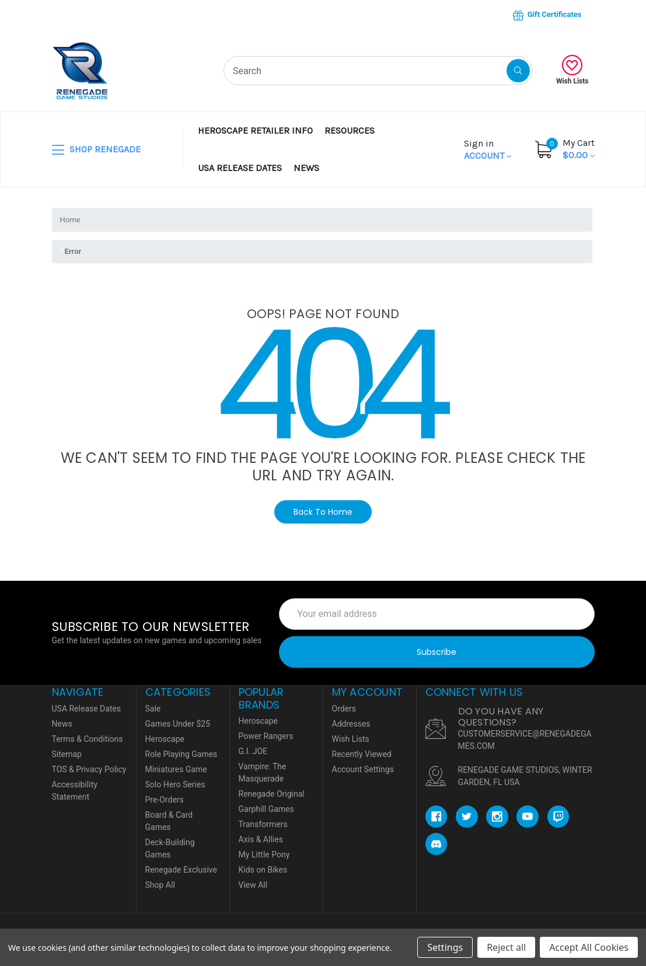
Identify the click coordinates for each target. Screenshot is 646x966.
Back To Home (323, 512)
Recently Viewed (362, 754)
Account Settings (363, 769)
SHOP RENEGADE (96, 150)
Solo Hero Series (175, 784)
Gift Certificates (547, 15)
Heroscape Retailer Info (255, 130)
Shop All (160, 885)
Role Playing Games (181, 754)
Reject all (506, 947)
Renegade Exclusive (181, 869)
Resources (349, 130)
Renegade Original (272, 793)
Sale (153, 708)
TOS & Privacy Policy (89, 769)
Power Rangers (266, 736)
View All (253, 885)
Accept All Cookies (588, 947)
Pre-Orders (164, 799)
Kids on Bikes (263, 869)
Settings (445, 947)
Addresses (351, 723)
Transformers (263, 824)
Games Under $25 (178, 723)
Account (487, 149)
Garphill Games (266, 809)
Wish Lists (572, 70)
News (306, 167)
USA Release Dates (240, 167)
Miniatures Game (176, 769)
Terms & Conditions (87, 739)
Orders (344, 708)
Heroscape (164, 739)
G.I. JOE (253, 751)
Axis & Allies (261, 839)
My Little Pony (264, 854)
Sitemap (67, 754)
